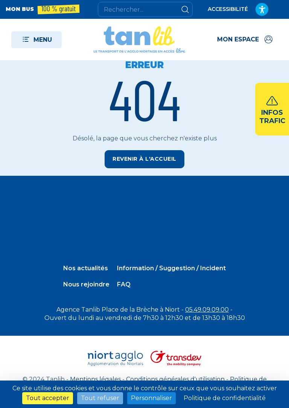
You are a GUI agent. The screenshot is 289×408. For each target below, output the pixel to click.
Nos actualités (85, 268)
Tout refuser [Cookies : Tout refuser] (100, 398)
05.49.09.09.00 (207, 309)
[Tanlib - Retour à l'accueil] (140, 39)
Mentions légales (95, 379)
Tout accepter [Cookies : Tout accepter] (47, 398)
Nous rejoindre (86, 284)
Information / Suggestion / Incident (171, 268)
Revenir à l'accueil (144, 158)
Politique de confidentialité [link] (225, 398)
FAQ (124, 284)
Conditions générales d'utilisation (175, 379)
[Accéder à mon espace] (245, 39)
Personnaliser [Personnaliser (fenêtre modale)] (151, 398)
